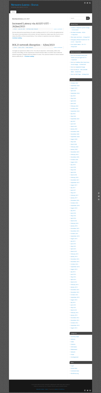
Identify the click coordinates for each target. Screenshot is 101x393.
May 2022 (73, 116)
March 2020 (74, 144)
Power (72, 354)
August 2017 (74, 185)
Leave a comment (58, 29)
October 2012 (74, 322)
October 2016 (74, 203)
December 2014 (75, 259)
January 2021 (74, 129)
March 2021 (74, 126)
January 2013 (74, 315)
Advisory (73, 339)
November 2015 (75, 231)
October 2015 (74, 233)
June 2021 (73, 124)
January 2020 (74, 149)
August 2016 (74, 208)
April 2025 (73, 90)
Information (74, 347)
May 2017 (73, 192)
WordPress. (62, 389)
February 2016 (74, 223)
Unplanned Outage (80, 67)
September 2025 (75, 85)
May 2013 (73, 307)
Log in (72, 365)
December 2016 (75, 200)
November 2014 (75, 261)
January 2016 (74, 226)
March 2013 (74, 310)
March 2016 (74, 220)
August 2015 (74, 238)
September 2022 (75, 111)
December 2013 (75, 289)
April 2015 (73, 249)
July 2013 (73, 302)
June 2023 (73, 103)
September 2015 (75, 236)
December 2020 (75, 131)
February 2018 (74, 177)
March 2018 (74, 175)
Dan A (15, 29)
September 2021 (75, 118)
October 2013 (74, 294)
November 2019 (75, 152)
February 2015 (74, 254)
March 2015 (74, 251)
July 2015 (73, 241)
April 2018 (73, 172)
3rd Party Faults (30, 29)
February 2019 (74, 154)
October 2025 (74, 83)
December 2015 (75, 228)
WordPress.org (75, 373)
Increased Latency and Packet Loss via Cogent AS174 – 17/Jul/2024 (79, 57)
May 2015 (73, 246)
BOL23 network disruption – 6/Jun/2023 (33, 44)
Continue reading (17, 38)
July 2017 (73, 187)
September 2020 (75, 136)
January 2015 (74, 256)
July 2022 (73, 113)
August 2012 (74, 328)
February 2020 (74, 146)
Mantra (56, 389)
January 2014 (74, 287)
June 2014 (73, 274)
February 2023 (74, 106)
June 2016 (73, 213)
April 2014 (73, 279)
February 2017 (74, 195)
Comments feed (75, 371)
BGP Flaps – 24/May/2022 (82, 74)
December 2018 (75, 157)
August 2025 (74, 88)
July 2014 (73, 271)
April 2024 (73, 101)
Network (36, 29)
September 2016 (75, 205)
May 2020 (73, 141)
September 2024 (75, 93)
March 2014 (74, 282)
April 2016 (73, 218)
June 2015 (73, 243)
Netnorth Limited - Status (24, 4)
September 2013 (75, 297)
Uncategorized (74, 357)
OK (87, 18)
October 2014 (74, 264)
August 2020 (74, 139)
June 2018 (73, 167)
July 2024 (73, 95)
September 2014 (75, 266)
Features (73, 344)
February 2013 (74, 312)
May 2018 (73, 169)
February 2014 (74, 284)
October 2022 (74, 108)
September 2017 (75, 182)
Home (13, 12)
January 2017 (74, 198)
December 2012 (75, 317)
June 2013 (73, 305)
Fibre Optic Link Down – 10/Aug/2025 (80, 37)
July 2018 (73, 164)
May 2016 (73, 215)
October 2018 (74, 159)
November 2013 (75, 292)
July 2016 (73, 210)
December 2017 (75, 180)
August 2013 (74, 300)
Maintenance (74, 349)
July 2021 (73, 121)
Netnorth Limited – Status (42, 389)
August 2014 (74, 269)
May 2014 (73, 277)
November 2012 (75, 320)
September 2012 (75, 325)
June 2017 (73, 190)
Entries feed (74, 368)
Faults (27, 47)
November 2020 (75, 134)
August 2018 (74, 162)
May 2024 (73, 98)
